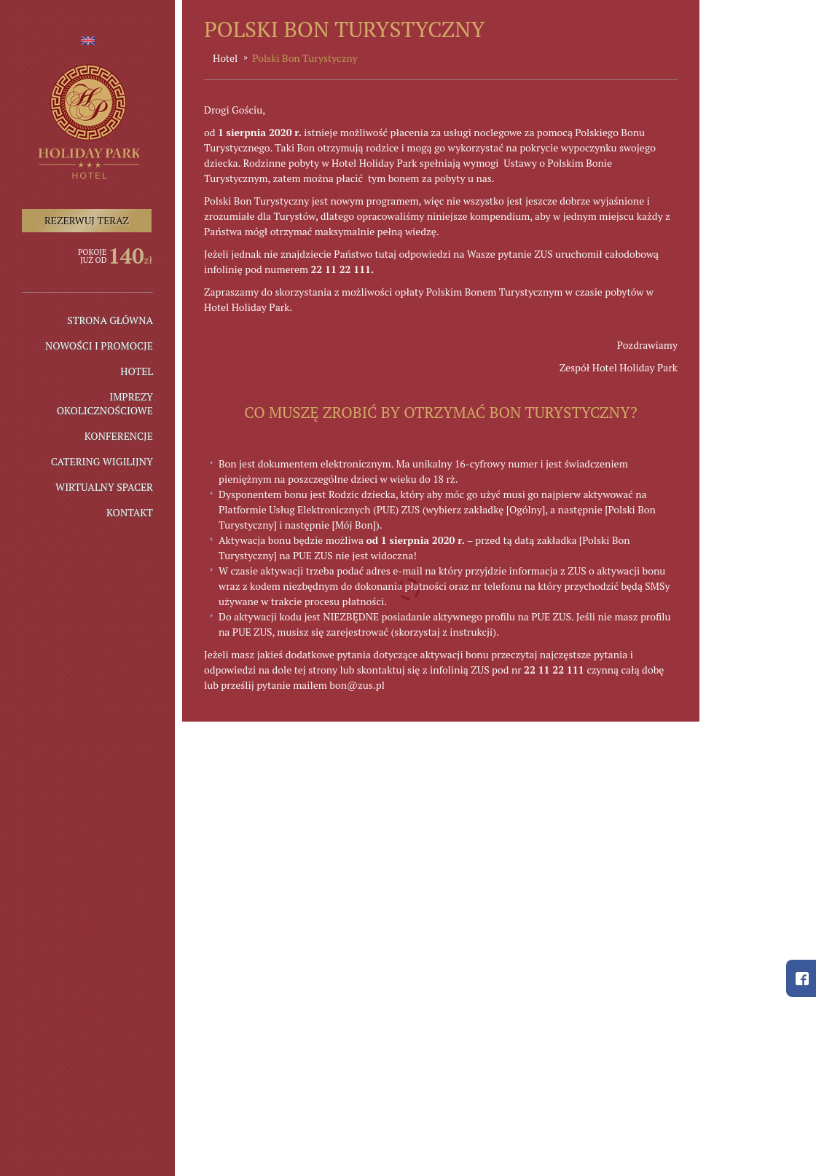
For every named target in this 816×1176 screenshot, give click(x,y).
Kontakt (129, 512)
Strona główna (110, 320)
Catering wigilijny (102, 461)
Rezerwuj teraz (86, 220)
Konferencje (119, 436)
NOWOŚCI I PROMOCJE (99, 345)
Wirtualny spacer (104, 487)
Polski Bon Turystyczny (304, 58)
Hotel (136, 371)
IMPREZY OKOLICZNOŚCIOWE (105, 403)
